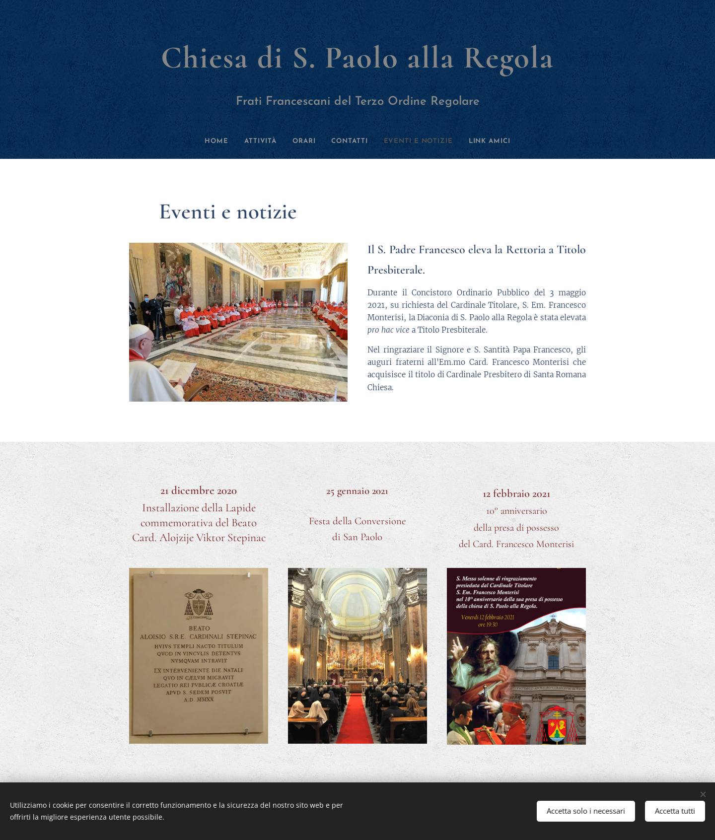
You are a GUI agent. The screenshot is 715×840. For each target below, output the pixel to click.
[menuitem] (199, 141)
